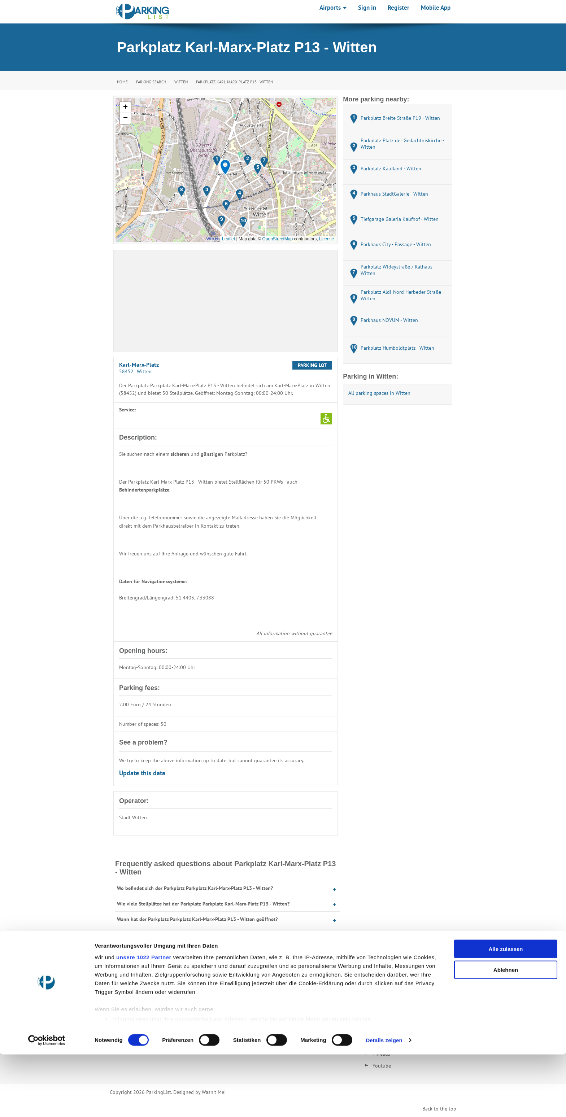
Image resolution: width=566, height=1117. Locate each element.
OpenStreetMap (277, 238)
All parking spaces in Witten (379, 393)
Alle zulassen (505, 1011)
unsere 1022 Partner (143, 1020)
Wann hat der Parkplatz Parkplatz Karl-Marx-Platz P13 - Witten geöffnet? (197, 919)
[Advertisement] (226, 300)
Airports (333, 8)
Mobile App (435, 8)
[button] (225, 167)
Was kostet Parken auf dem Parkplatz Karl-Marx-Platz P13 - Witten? (191, 934)
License (326, 238)
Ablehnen (505, 1032)
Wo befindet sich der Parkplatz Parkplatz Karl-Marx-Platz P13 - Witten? (195, 888)
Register (398, 8)
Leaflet (228, 238)
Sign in (367, 8)
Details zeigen (384, 1103)
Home (122, 81)
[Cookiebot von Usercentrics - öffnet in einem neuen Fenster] (46, 1103)
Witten (181, 81)
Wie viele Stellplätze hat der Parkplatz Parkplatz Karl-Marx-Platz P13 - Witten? (203, 903)
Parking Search (151, 81)
